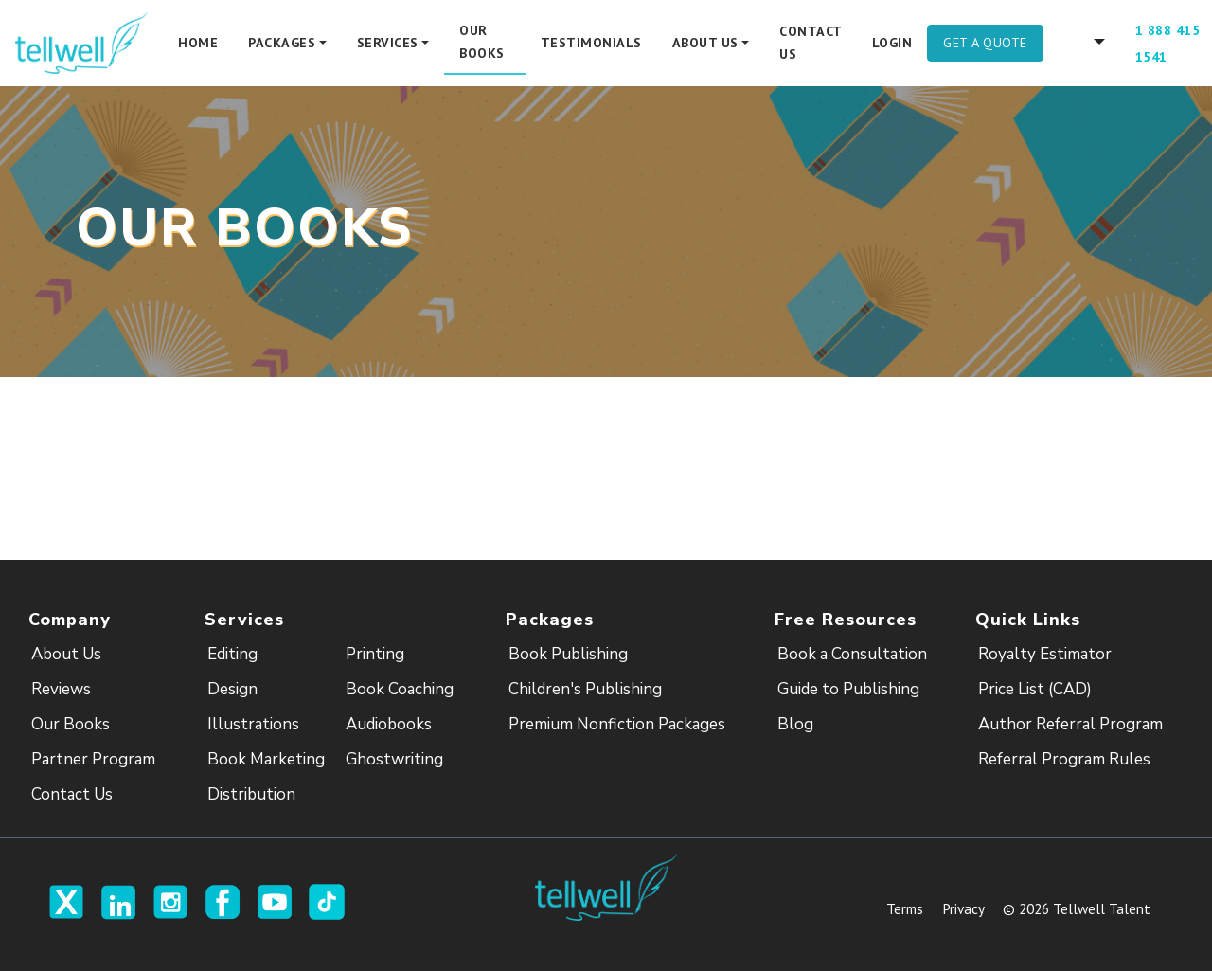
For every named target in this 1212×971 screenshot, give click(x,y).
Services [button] (388, 42)
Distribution (251, 794)
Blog (795, 724)
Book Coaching (400, 689)
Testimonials (591, 42)
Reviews (61, 689)
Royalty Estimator (1045, 654)
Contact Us (810, 43)
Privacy (963, 908)
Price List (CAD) (1035, 689)
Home (198, 42)
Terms (904, 908)
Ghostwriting (394, 759)
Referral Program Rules (1064, 759)
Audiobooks (389, 724)
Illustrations (253, 724)
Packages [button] (281, 42)
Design (232, 689)
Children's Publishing (585, 689)
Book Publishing (568, 654)
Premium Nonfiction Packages (616, 724)
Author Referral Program (1070, 724)
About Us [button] (705, 42)
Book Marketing (266, 759)
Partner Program (93, 759)
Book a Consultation (852, 654)
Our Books (482, 42)
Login (892, 42)
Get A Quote (985, 42)
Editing (232, 654)
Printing (375, 654)
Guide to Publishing (848, 689)
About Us (66, 654)
